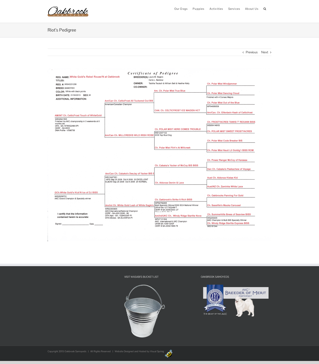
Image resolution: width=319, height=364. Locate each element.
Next (264, 52)
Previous (252, 52)
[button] (264, 8)
